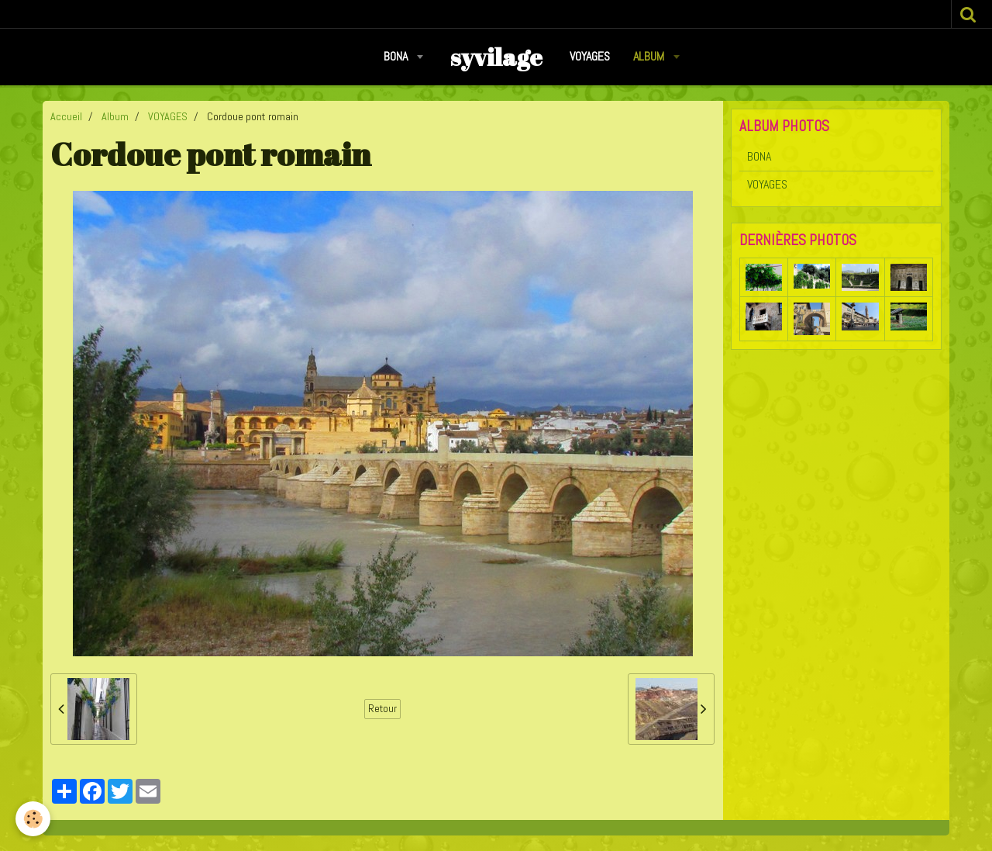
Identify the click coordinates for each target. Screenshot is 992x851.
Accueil (66, 116)
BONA (397, 56)
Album (650, 56)
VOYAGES (590, 56)
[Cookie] (33, 818)
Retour (382, 708)
